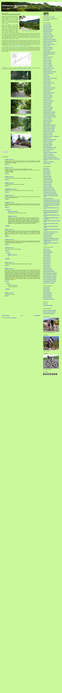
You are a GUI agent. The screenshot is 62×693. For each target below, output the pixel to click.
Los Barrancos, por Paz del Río (48, 113)
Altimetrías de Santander (47, 31)
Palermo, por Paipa (46, 123)
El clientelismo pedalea (47, 235)
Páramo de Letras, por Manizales (49, 126)
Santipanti (7, 195)
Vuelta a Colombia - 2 (47, 255)
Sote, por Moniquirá (46, 150)
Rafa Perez (10, 211)
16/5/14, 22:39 (11, 159)
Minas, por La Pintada (47, 118)
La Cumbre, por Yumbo (47, 94)
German (6, 167)
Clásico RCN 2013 (46, 289)
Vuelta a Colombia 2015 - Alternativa (49, 279)
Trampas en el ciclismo (47, 184)
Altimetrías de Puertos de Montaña (49, 311)
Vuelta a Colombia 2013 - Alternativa (49, 276)
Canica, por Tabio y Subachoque (49, 44)
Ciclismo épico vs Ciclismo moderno (49, 192)
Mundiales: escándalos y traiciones (49, 190)
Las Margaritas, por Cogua (48, 107)
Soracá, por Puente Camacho (48, 149)
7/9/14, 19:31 (10, 167)
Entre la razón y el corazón (48, 181)
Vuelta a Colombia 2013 (47, 294)
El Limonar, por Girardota (47, 66)
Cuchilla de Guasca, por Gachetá (49, 52)
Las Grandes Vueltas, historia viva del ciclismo (51, 203)
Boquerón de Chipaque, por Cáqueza (50, 40)
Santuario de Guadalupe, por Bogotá (49, 147)
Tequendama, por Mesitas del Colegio (50, 152)
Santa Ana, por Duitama (47, 142)
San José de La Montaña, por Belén (49, 139)
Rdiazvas (6, 229)
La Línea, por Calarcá (47, 99)
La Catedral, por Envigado (48, 89)
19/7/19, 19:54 (11, 239)
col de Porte (29, 68)
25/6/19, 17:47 (11, 229)
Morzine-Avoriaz (19, 68)
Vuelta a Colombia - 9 (47, 266)
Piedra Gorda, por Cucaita (48, 134)
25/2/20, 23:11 (14, 254)
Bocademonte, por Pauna (47, 37)
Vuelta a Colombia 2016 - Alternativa (49, 281)
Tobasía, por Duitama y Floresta (49, 155)
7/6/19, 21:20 (11, 195)
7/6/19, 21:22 (11, 202)
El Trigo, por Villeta (46, 76)
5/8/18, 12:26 (11, 182)
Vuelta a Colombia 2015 (47, 297)
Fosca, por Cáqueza (46, 84)
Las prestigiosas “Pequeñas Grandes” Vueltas (51, 201)
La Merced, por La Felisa (47, 102)
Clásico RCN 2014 (46, 290)
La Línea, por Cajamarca (47, 97)
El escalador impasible (47, 176)
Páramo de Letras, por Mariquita (49, 128)
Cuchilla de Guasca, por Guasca (49, 53)
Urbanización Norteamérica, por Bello (50, 157)
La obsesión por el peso (47, 236)
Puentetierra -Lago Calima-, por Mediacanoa (51, 136)
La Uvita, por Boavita (47, 105)
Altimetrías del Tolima (47, 32)
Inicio (22, 315)
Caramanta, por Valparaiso (48, 47)
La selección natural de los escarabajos (50, 193)
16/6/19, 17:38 (15, 211)
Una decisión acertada (47, 177)
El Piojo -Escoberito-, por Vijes (48, 68)
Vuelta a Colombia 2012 (47, 292)
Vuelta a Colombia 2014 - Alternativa (49, 277)
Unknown (7, 159)
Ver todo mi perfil (46, 20)
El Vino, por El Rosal (47, 79)
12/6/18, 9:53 (11, 176)
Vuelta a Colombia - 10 (47, 268)
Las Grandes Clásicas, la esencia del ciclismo (51, 200)
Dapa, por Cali (45, 55)
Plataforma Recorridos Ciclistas (48, 313)
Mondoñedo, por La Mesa (47, 120)
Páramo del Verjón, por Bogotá (48, 129)
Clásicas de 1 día (46, 248)
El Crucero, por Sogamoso (48, 65)
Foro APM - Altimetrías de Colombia (49, 310)
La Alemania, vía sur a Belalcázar (49, 87)
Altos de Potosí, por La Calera (48, 36)
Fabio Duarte (45, 303)
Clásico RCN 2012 (46, 287)
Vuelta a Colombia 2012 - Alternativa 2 (50, 274)
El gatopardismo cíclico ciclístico (49, 189)
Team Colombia (46, 168)
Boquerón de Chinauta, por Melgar (49, 39)
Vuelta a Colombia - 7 (47, 263)
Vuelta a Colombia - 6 (47, 261)
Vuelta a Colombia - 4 (47, 258)
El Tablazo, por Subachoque (48, 73)
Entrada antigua (37, 315)
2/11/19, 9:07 (11, 268)
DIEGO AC (10, 254)
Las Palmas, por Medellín (47, 108)
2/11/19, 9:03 (14, 216)
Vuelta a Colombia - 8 (47, 265)
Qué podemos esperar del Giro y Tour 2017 (51, 210)
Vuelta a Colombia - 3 (47, 256)
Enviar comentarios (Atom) (12, 317)
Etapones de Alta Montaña (48, 252)
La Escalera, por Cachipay (48, 95)
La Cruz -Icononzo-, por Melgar (48, 92)
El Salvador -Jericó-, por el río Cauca (49, 71)
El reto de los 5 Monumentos (48, 198)
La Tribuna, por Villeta (47, 103)
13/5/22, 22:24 (14, 285)
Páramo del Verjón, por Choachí (49, 131)
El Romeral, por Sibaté (47, 69)
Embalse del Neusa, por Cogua (48, 82)
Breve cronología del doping (48, 187)
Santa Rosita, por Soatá (47, 145)
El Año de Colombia (46, 171)
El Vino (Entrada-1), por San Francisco (50, 78)
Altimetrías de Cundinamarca (48, 29)
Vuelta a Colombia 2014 (47, 295)
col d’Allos (24, 68)
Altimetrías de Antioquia (47, 26)
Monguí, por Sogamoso (47, 121)
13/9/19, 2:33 (11, 262)
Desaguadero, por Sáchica (48, 57)
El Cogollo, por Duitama (47, 61)
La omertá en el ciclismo (47, 185)
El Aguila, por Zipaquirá (47, 60)
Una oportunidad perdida (47, 179)
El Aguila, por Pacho (46, 58)
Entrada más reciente (6, 315)
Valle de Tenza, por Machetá (48, 161)
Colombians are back (47, 172)
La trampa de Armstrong (47, 182)
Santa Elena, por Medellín (47, 144)
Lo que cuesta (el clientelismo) (48, 233)
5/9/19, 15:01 (11, 247)
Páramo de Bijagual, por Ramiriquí (49, 124)
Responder (7, 164)
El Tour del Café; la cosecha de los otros (50, 231)
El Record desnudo (46, 169)
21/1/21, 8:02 (11, 292)
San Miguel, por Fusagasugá (48, 141)
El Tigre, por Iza (46, 74)
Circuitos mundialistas (47, 250)
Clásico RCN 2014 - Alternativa (48, 282)
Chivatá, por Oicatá (46, 50)
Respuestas (8, 209)
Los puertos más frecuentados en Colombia (51, 238)
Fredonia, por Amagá (47, 86)
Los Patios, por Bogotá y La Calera (49, 116)
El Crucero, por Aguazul (47, 63)
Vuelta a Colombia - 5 (47, 260)
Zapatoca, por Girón (46, 163)
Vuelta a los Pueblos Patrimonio (49, 271)
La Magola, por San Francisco (48, 100)
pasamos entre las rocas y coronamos (17, 45)
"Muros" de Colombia (47, 24)
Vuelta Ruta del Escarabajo (48, 269)
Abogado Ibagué (8, 189)
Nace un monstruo (46, 174)
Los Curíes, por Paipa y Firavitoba (49, 115)
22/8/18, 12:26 (14, 189)
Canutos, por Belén (46, 45)
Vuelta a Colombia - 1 (47, 253)
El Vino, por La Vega (46, 81)
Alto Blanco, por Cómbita (47, 34)
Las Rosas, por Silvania (47, 110)
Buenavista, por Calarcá (47, 42)
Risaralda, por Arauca (47, 137)
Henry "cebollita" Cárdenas (48, 305)
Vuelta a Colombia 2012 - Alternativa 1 (50, 273)
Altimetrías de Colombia (15, 5)
